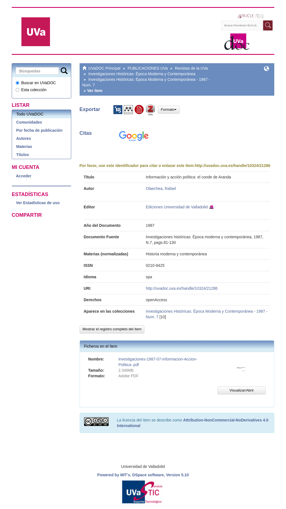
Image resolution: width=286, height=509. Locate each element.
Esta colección (31, 90)
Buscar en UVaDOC (36, 83)
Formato (169, 109)
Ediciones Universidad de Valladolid (177, 207)
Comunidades (29, 122)
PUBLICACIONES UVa (148, 68)
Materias (24, 146)
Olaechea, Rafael (161, 188)
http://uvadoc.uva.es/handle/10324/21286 (232, 165)
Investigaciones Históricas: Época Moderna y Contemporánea (142, 74)
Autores (23, 138)
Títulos (22, 154)
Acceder (23, 176)
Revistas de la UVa (191, 68)
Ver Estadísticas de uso (37, 203)
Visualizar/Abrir (241, 390)
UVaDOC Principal (104, 68)
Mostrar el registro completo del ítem (112, 329)
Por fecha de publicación (39, 130)
